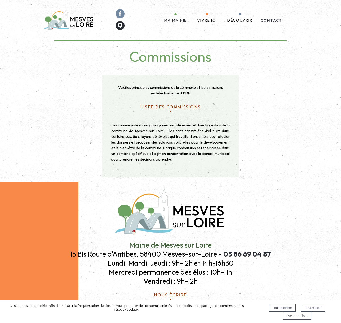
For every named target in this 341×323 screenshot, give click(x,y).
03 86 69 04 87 (247, 253)
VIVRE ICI (207, 20)
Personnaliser (297, 316)
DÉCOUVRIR (239, 20)
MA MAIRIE (175, 20)
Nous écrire (170, 294)
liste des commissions (170, 106)
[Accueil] (69, 20)
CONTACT (271, 20)
